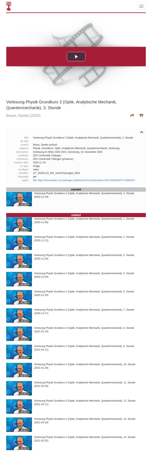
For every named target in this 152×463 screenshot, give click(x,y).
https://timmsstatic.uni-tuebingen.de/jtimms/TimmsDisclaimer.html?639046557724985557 (86, 180)
